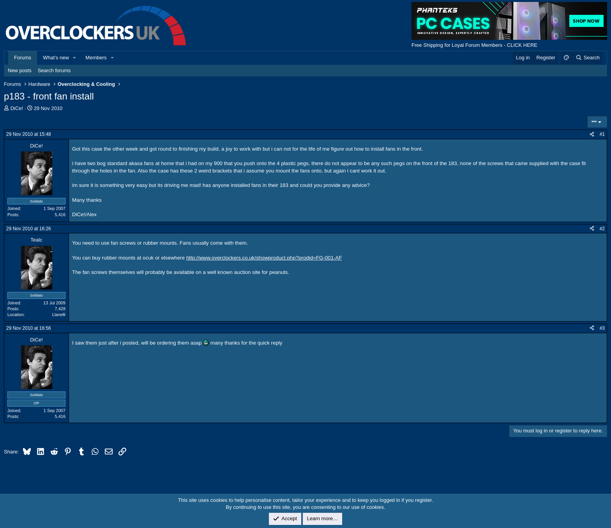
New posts (20, 70)
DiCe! (17, 108)
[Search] (587, 57)
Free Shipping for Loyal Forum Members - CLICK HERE (474, 45)
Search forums (54, 70)
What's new (56, 57)
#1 (602, 134)
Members (95, 57)
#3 (602, 328)
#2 (602, 228)
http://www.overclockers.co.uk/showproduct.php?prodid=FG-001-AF (264, 258)
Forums (22, 57)
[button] (75, 57)
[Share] (592, 134)
